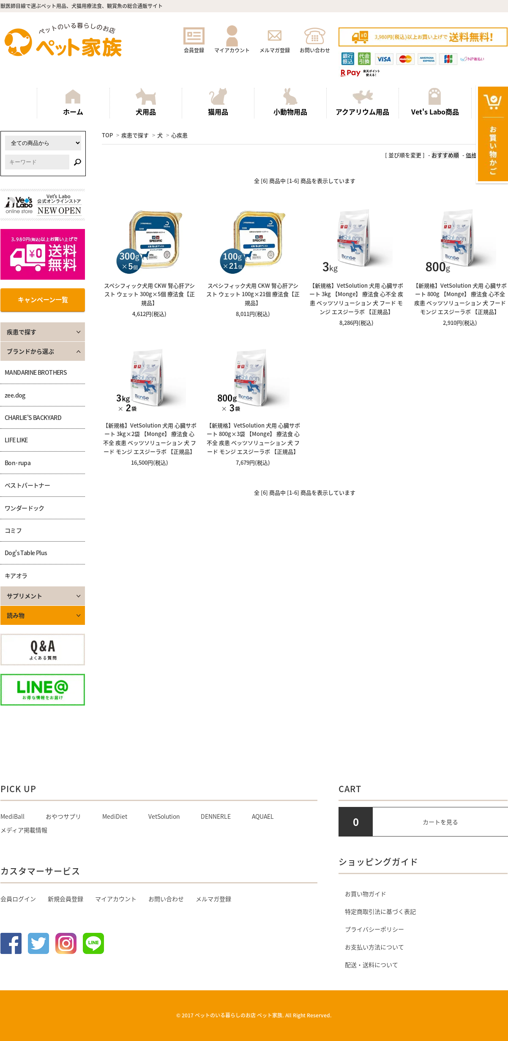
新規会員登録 (65, 898)
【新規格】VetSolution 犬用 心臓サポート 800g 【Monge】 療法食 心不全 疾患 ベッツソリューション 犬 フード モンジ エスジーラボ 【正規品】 (460, 298)
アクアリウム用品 (362, 102)
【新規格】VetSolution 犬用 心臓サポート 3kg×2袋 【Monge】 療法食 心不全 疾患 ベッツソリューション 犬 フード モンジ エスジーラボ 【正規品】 (150, 438)
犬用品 (146, 102)
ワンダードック (24, 508)
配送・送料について (371, 964)
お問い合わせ (315, 46)
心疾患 (179, 135)
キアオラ (16, 575)
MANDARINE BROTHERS (36, 372)
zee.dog (15, 395)
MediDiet (114, 816)
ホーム (73, 102)
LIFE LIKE (16, 440)
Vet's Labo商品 (435, 102)
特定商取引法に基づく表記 (380, 911)
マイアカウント (232, 46)
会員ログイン (18, 898)
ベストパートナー (27, 485)
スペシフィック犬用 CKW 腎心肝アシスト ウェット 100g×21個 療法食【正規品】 (253, 294)
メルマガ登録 (274, 46)
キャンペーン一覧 (43, 299)
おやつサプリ (63, 816)
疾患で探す (135, 135)
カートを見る (440, 822)
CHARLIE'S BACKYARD (33, 417)
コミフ (13, 530)
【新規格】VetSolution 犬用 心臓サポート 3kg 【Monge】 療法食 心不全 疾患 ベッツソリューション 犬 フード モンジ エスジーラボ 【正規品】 (356, 298)
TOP (107, 135)
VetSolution (164, 816)
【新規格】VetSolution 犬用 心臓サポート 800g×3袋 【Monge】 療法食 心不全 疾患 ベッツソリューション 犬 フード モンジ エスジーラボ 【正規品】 (253, 438)
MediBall (12, 816)
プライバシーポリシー (374, 929)
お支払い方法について (374, 947)
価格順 (474, 155)
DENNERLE (216, 816)
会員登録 (194, 46)
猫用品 (218, 102)
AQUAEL (263, 816)
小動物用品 (290, 102)
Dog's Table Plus (26, 552)
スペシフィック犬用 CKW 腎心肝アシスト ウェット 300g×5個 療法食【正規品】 (149, 294)
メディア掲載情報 (23, 830)
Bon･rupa (17, 462)
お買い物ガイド (365, 893)
